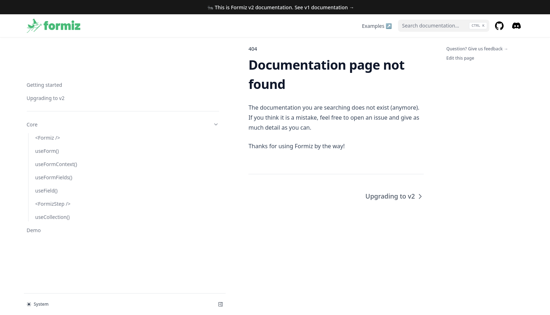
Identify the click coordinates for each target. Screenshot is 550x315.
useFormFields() (53, 141)
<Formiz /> (47, 101)
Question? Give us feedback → (477, 49)
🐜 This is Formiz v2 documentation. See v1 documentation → (280, 7)
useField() (46, 154)
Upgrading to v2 (46, 62)
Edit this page (460, 58)
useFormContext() (56, 128)
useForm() (47, 114)
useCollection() (52, 181)
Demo (34, 194)
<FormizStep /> (53, 167)
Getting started (44, 48)
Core (62, 88)
